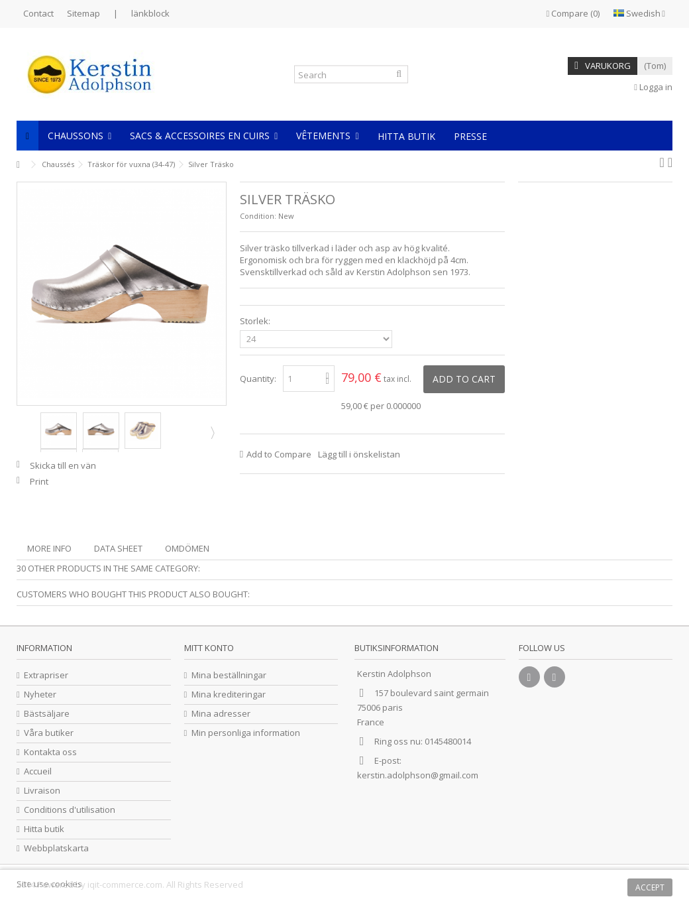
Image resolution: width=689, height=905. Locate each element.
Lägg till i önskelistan (359, 454)
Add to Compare (278, 454)
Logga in (653, 87)
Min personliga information (245, 733)
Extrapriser (46, 675)
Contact (38, 13)
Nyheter (40, 694)
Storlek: (256, 321)
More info (49, 548)
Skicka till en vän (63, 465)
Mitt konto (209, 648)
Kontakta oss (50, 752)
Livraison (42, 790)
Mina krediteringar (228, 694)
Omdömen (187, 548)
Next (211, 432)
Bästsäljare (47, 713)
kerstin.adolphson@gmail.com (417, 775)
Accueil (38, 771)
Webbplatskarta (56, 848)
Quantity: (258, 379)
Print (39, 481)
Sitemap (83, 13)
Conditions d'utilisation (69, 809)
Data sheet (118, 548)
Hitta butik (44, 829)
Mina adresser (220, 713)
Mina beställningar (228, 675)
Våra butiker (49, 733)
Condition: (258, 216)
